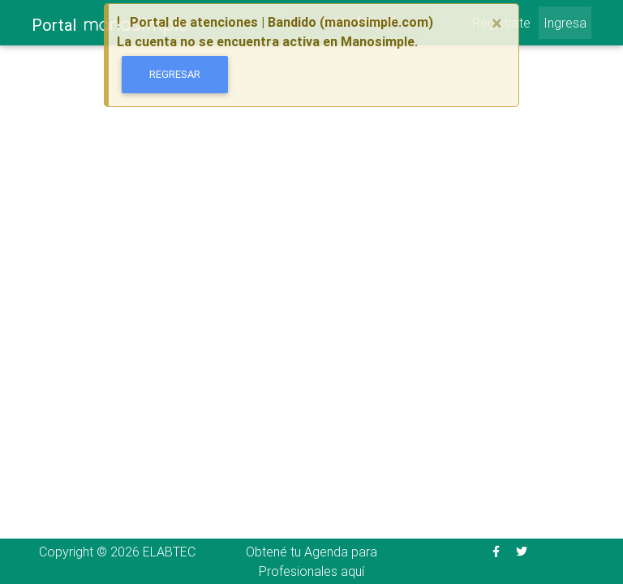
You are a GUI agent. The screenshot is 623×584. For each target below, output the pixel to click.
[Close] (496, 23)
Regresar (174, 74)
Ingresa (565, 23)
